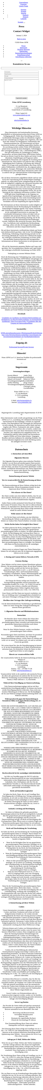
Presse (23, 46)
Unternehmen (23, 2)
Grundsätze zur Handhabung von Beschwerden (21, 322)
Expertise (23, 4)
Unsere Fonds (23, 6)
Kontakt (23, 11)
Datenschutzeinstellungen (23, 53)
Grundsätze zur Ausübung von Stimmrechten (16, 321)
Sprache (23, 13)
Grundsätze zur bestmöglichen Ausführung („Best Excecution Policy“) (22, 323)
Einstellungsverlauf (23, 55)
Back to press (21, 39)
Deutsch (25, 17)
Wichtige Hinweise (23, 49)
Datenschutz (24, 51)
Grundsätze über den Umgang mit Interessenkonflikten (26, 325)
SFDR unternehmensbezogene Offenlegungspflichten (18, 336)
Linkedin (24, 19)
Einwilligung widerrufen (24, 57)
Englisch (25, 15)
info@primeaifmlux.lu (21, 123)
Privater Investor (28, 350)
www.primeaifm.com (24, 405)
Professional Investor (16, 350)
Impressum (23, 48)
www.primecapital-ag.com (21, 118)
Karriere (23, 9)
